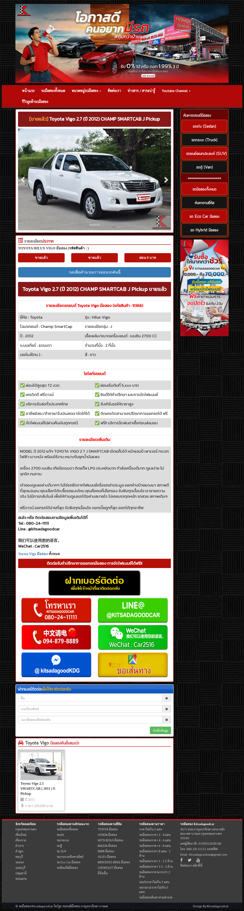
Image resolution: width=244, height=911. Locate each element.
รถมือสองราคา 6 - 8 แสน (155, 845)
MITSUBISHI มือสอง (110, 840)
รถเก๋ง (60, 835)
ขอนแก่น (21, 878)
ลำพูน (19, 851)
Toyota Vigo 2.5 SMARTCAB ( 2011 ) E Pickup (37, 788)
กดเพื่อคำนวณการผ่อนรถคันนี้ (94, 272)
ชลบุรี (19, 856)
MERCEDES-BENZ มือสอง (114, 862)
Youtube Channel (176, 90)
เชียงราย (20, 840)
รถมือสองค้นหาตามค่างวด (155, 897)
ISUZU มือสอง (107, 856)
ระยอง (19, 862)
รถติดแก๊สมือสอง (67, 867)
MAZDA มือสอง (107, 845)
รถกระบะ (63, 840)
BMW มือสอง (106, 851)
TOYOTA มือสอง (108, 829)
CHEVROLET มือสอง (110, 867)
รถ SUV (61, 851)
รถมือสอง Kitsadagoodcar (197, 824)
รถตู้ (59, 845)
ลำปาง (19, 845)
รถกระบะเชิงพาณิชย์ (70, 856)
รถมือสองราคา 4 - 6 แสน (155, 840)
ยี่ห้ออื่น (103, 873)
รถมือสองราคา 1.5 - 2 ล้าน (156, 866)
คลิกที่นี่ (197, 865)
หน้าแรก (28, 90)
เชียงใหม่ (20, 835)
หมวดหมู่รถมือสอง (86, 90)
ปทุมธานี (21, 873)
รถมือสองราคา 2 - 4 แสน (155, 835)
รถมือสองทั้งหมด (53, 90)
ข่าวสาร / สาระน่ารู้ (141, 90)
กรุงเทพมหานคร (25, 829)
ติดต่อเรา (114, 90)
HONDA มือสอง (107, 835)
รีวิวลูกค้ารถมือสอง (35, 101)
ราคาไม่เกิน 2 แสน (150, 829)
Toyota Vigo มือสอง (33, 554)
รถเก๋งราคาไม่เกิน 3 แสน (154, 882)
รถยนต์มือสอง (71, 906)
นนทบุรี (20, 867)
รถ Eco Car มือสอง (68, 862)
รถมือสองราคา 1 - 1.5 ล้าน (156, 861)
